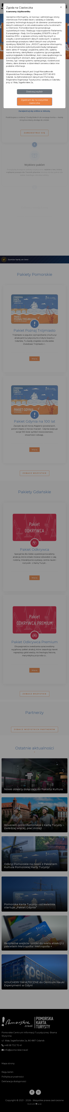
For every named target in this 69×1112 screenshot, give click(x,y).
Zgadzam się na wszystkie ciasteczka (34, 101)
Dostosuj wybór (34, 91)
